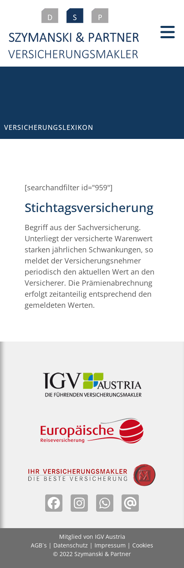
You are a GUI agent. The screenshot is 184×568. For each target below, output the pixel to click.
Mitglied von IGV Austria (92, 536)
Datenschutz (70, 545)
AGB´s (39, 545)
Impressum (110, 545)
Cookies (142, 545)
